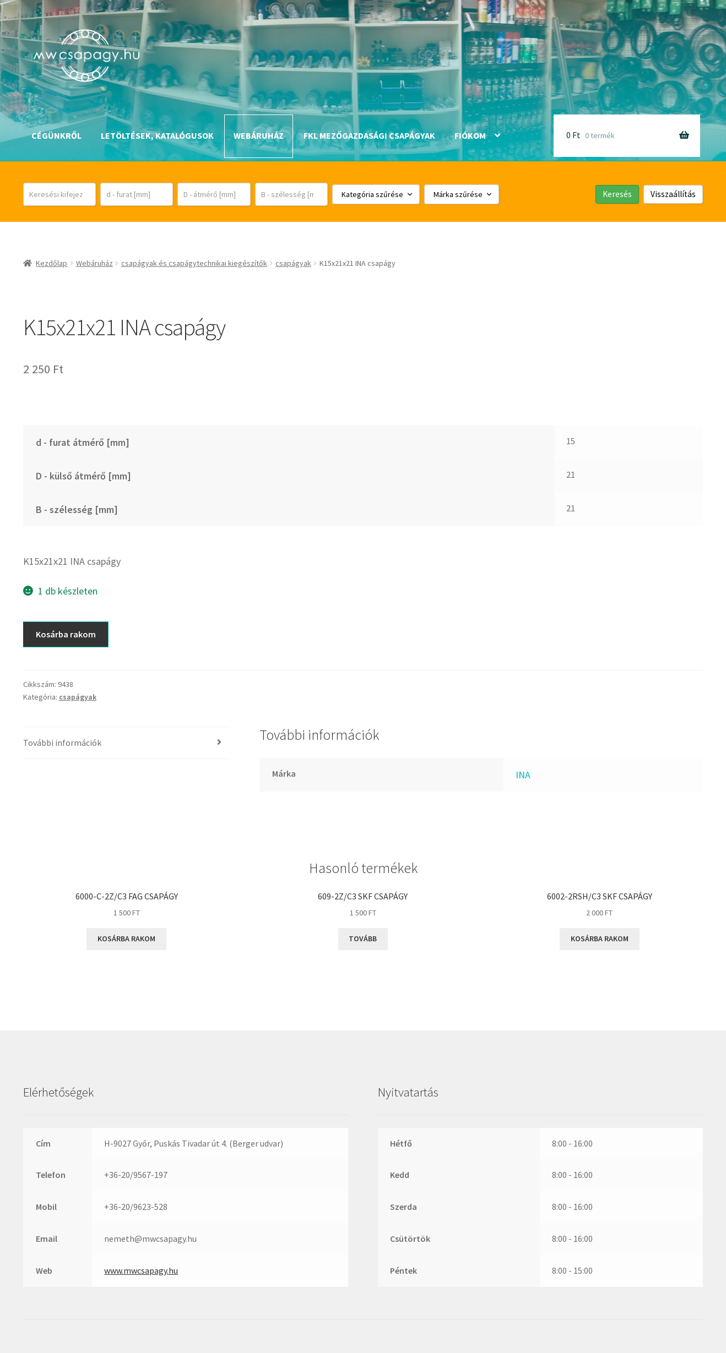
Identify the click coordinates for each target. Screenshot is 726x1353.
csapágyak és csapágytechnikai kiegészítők (194, 263)
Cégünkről (56, 135)
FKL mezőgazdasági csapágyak (369, 135)
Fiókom (470, 135)
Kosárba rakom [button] (126, 938)
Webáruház (259, 135)
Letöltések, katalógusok (157, 135)
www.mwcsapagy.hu (141, 1270)
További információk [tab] (62, 742)
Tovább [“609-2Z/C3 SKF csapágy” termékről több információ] (363, 938)
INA (523, 774)
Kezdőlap (51, 263)
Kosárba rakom (66, 634)
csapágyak (293, 263)
